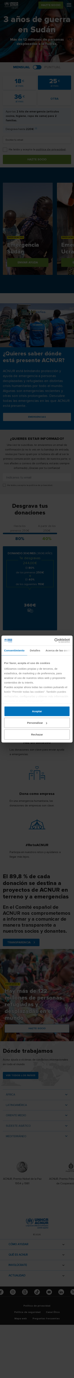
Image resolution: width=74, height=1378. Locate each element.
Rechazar (37, 734)
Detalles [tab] (35, 650)
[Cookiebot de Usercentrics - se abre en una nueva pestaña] (54, 640)
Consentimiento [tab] (14, 650)
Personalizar (37, 722)
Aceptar (37, 711)
